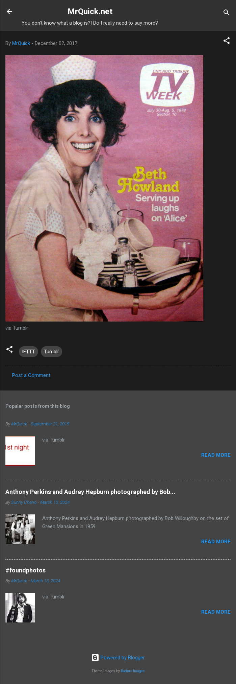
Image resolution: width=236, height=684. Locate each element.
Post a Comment (31, 375)
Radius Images (133, 671)
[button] (226, 42)
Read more (216, 455)
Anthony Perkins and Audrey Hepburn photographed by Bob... (90, 491)
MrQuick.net (90, 11)
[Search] (226, 13)
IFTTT (28, 352)
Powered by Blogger (118, 658)
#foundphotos (25, 570)
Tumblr (51, 352)
